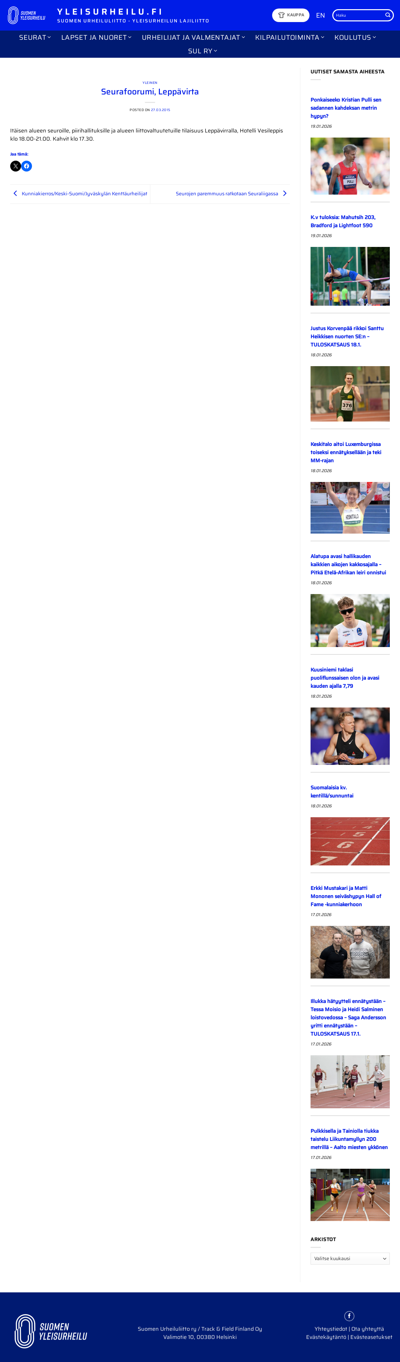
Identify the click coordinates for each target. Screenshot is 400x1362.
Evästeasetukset (371, 1337)
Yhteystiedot (331, 1329)
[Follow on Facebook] (349, 1316)
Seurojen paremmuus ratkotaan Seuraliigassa (233, 193)
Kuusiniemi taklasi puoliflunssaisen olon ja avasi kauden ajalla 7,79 (345, 678)
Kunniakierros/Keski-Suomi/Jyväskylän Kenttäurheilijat (78, 193)
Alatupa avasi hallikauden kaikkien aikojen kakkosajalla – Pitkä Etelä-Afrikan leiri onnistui (348, 564)
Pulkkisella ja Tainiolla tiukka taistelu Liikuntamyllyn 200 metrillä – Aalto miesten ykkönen (349, 1139)
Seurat (35, 37)
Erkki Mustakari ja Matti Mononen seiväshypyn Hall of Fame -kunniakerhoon (346, 896)
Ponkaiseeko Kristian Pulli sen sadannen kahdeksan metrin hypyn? (346, 108)
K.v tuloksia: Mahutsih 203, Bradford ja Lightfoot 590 (343, 221)
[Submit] (388, 15)
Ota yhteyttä (367, 1329)
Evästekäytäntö (326, 1337)
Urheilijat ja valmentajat (193, 37)
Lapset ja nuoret (96, 37)
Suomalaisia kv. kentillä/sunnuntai (332, 792)
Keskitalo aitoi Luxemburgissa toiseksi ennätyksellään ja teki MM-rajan (346, 452)
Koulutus (355, 37)
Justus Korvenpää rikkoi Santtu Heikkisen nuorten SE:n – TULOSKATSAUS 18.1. (347, 336)
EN (320, 15)
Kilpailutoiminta (289, 37)
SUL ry (202, 51)
